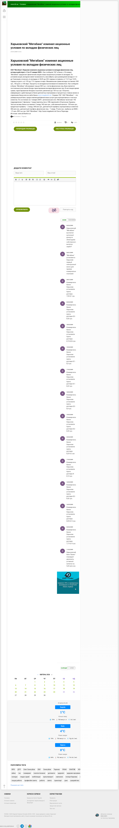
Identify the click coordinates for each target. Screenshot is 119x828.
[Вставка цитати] (48, 179)
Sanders (59, 122)
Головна (23, 4)
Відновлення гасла (56, 803)
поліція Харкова (71, 777)
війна (13, 773)
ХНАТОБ (72, 769)
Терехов (57, 769)
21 (25, 692)
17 (54, 689)
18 (64, 689)
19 (74, 689)
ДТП (19, 769)
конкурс (14, 777)
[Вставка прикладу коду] (51, 179)
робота (42, 780)
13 (16, 689)
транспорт (58, 780)
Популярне (72, 220)
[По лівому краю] (26, 179)
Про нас (52, 808)
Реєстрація (53, 800)
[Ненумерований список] (37, 179)
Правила (52, 798)
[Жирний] (16, 179)
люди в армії (24, 777)
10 (54, 685)
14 (25, 689)
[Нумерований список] (40, 179)
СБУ (39, 769)
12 (74, 685)
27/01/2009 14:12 (16, 51)
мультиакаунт (48, 777)
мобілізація (36, 777)
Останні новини (9, 800)
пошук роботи (17, 780)
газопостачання (39, 773)
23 (44, 692)
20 (16, 692)
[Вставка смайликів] (44, 179)
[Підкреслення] (22, 179)
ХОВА (80, 769)
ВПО (13, 769)
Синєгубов (47, 769)
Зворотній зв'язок (55, 806)
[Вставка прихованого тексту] (58, 179)
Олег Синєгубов (29, 769)
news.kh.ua (14, 4)
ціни (66, 780)
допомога (51, 773)
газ (19, 773)
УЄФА (64, 769)
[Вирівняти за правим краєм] (32, 179)
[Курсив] (19, 179)
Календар (64, 668)
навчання (59, 777)
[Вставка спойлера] (54, 179)
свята (49, 780)
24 (54, 692)
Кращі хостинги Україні (34, 798)
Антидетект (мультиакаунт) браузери (36, 801)
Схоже (64, 220)
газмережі (27, 773)
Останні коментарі (10, 803)
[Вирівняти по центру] (29, 179)
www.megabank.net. (45, 95)
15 (35, 689)
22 (35, 692)
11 (64, 685)
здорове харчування (74, 773)
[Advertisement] (62, 23)
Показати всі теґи (17, 785)
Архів (71, 668)
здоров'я (61, 773)
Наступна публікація (65, 129)
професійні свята (30, 780)
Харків (24, 116)
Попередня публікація (25, 129)
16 (44, 689)
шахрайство (74, 780)
